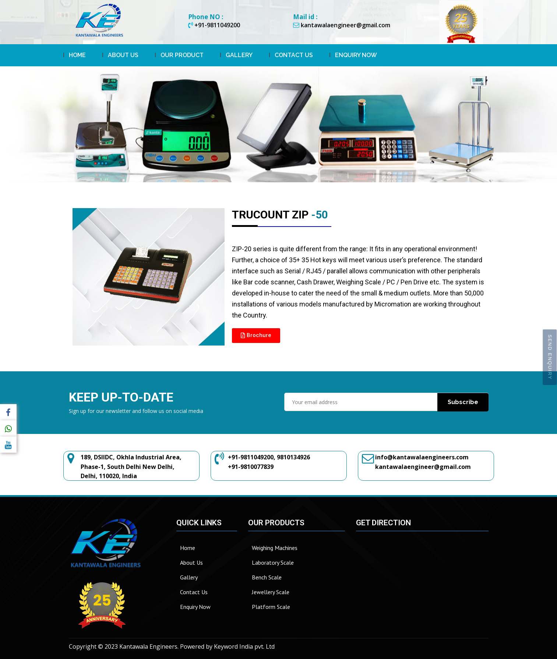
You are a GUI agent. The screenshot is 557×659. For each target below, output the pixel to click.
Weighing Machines (274, 547)
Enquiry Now (356, 55)
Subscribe (463, 401)
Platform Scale (271, 606)
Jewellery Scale (270, 592)
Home (77, 55)
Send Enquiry (550, 357)
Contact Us (294, 55)
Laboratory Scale (273, 562)
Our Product (182, 55)
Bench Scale (267, 577)
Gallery (239, 55)
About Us (123, 55)
